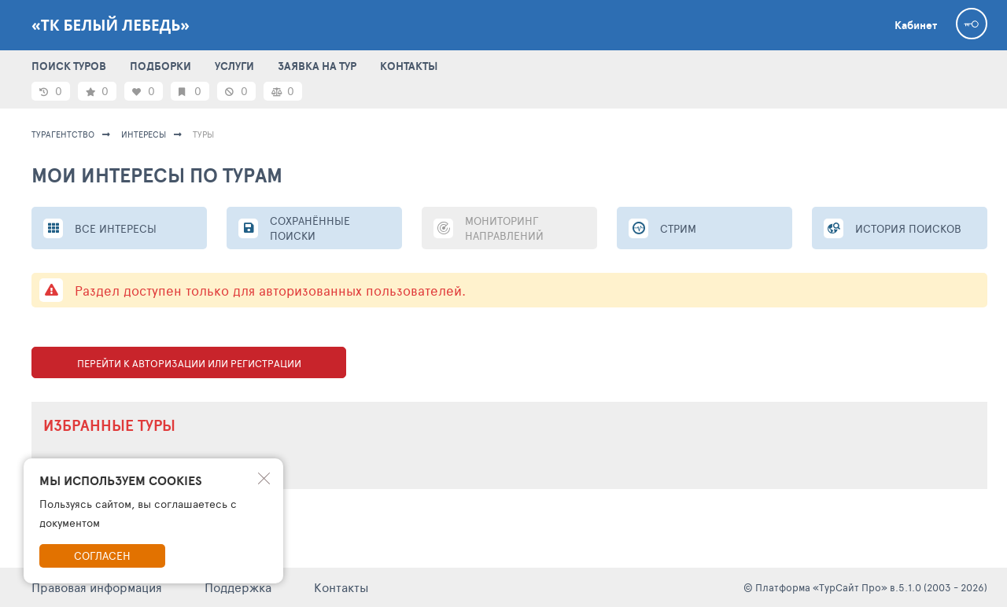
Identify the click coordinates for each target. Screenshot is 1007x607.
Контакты (341, 587)
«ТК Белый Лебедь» (110, 25)
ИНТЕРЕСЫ (143, 134)
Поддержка (238, 587)
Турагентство (62, 134)
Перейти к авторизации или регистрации (189, 363)
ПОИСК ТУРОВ (68, 66)
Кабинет (915, 25)
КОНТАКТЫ (408, 66)
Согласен (102, 555)
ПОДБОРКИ (160, 66)
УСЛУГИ (234, 66)
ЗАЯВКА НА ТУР (317, 66)
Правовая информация (96, 587)
